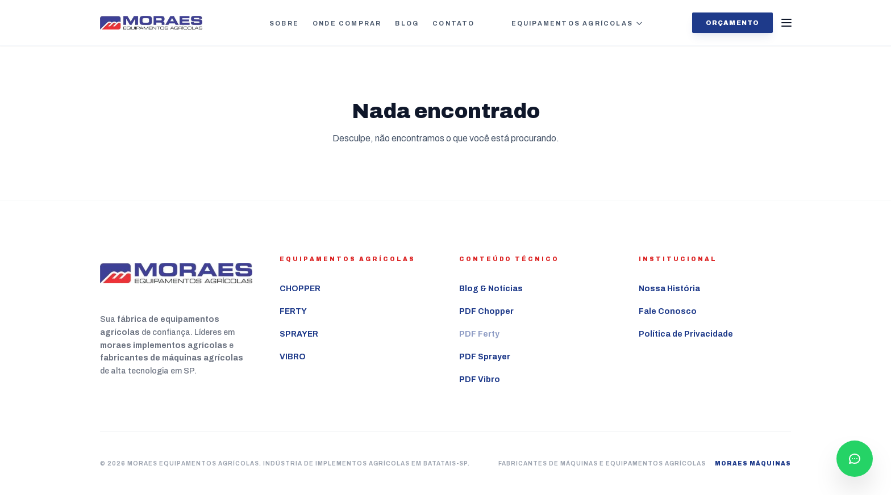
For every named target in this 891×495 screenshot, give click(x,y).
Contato (453, 23)
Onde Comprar (347, 23)
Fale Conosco (668, 311)
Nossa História (669, 288)
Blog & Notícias (491, 288)
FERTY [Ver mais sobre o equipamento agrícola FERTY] (293, 311)
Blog (407, 23)
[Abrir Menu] (786, 22)
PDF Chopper (486, 311)
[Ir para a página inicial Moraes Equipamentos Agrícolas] (151, 23)
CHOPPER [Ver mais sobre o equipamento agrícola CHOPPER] (300, 288)
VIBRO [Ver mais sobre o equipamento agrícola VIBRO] (293, 357)
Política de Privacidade (686, 334)
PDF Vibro (479, 379)
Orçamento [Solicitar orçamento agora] (732, 22)
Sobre (284, 23)
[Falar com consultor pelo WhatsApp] (854, 459)
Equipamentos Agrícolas (577, 23)
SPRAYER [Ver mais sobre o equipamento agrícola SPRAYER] (299, 334)
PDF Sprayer (484, 357)
